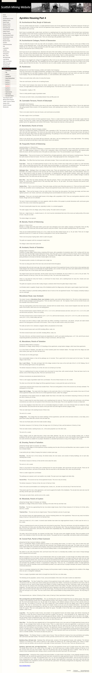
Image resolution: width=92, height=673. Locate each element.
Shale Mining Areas (10, 78)
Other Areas (8, 93)
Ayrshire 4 (7, 86)
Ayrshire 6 (7, 90)
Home (4, 14)
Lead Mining (6, 59)
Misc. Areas (6, 55)
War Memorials (6, 57)
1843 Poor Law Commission (6, 63)
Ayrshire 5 (7, 88)
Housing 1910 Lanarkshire (6, 67)
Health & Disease (7, 105)
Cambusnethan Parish (8, 29)
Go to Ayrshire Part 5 (24, 665)
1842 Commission (7, 61)
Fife (4, 46)
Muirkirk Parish (6, 40)
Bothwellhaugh (6, 27)
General (5, 16)
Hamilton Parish (7, 33)
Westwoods (6, 107)
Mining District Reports (8, 99)
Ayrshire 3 (7, 84)
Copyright (69, 670)
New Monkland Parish (8, 35)
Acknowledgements (85, 670)
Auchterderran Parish (8, 18)
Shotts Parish (6, 38)
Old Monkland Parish (8, 37)
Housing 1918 (6, 68)
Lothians (5, 50)
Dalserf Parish (6, 31)
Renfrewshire (6, 51)
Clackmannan (8, 91)
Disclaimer (75, 670)
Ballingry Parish (6, 20)
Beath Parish (6, 22)
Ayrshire (5, 42)
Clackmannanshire (7, 44)
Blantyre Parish (6, 24)
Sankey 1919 (6, 103)
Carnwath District (9, 95)
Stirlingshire (6, 53)
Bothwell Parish (6, 26)
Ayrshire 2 (7, 82)
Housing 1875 (6, 64)
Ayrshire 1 (7, 80)
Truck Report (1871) (8, 97)
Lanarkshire (6, 48)
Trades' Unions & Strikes (9, 101)
